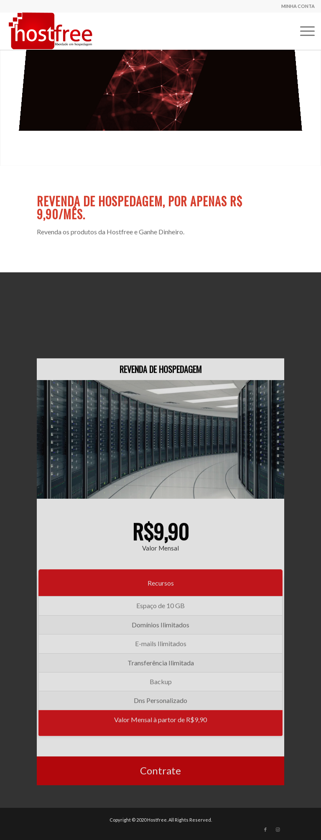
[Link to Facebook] (265, 829)
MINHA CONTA (298, 6)
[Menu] (303, 31)
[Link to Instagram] (278, 829)
